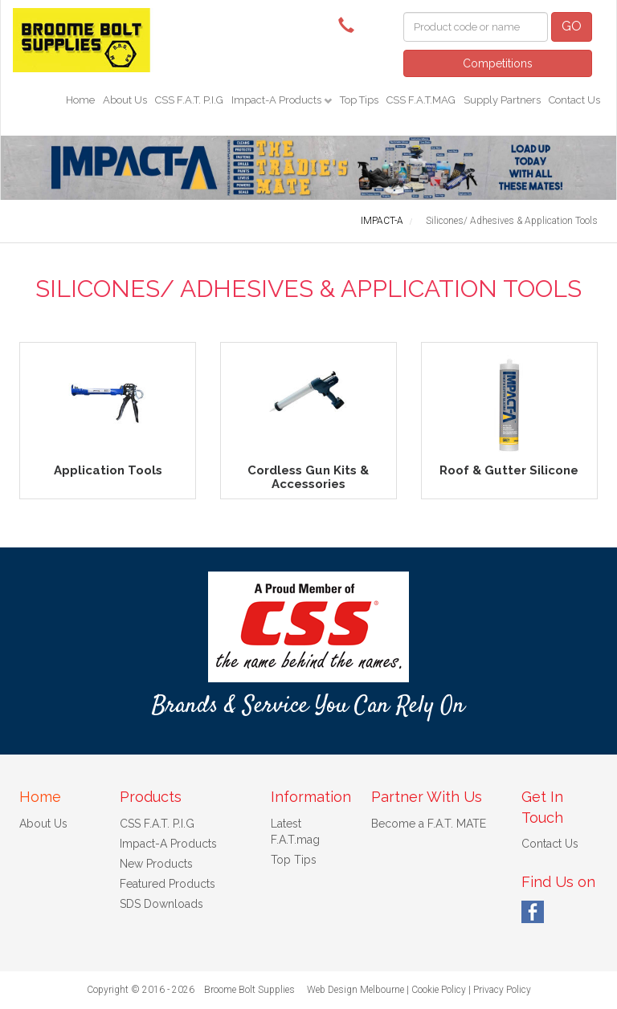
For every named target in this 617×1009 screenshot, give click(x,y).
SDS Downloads (161, 903)
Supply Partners (502, 100)
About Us (125, 100)
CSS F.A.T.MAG (421, 100)
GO (572, 26)
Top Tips (359, 100)
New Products (156, 863)
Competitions (498, 63)
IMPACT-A (382, 220)
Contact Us (574, 100)
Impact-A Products (277, 100)
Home (80, 100)
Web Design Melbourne (355, 989)
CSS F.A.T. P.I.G (189, 100)
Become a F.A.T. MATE (428, 823)
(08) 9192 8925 (350, 24)
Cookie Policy (438, 989)
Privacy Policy (502, 989)
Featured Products (167, 883)
